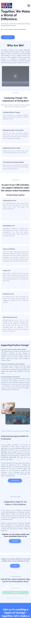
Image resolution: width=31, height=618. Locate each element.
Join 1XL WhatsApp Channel (9, 9)
